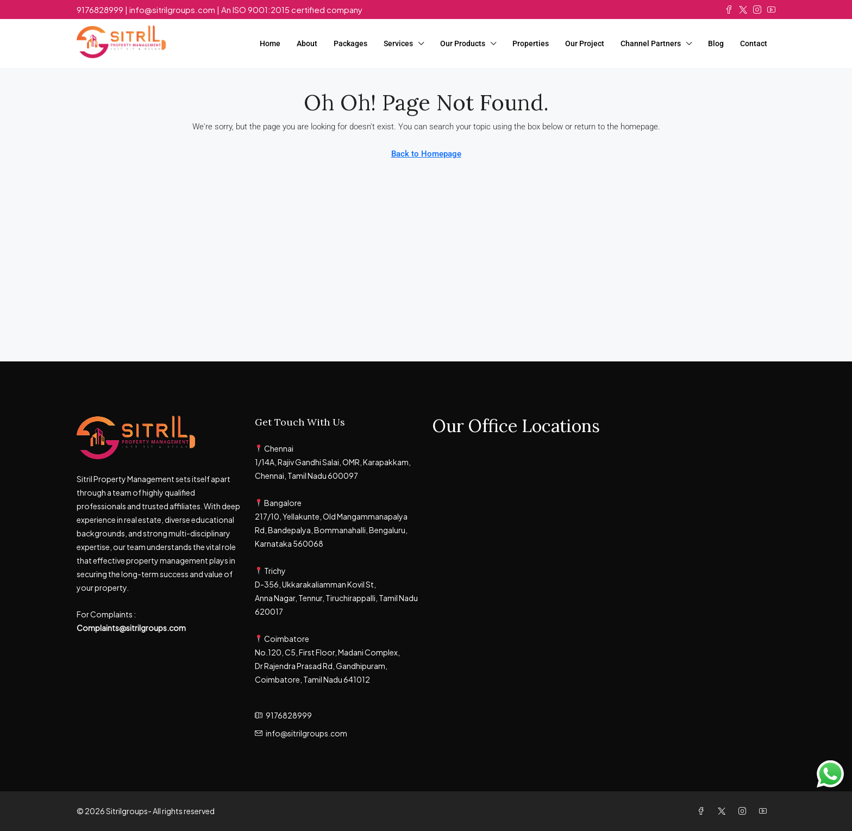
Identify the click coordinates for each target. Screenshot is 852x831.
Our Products (462, 43)
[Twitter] (724, 811)
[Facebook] (703, 811)
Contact (753, 43)
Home (270, 43)
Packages (350, 43)
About (307, 43)
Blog (716, 43)
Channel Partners (651, 43)
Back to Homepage (426, 154)
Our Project (584, 43)
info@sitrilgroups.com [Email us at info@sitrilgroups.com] (306, 733)
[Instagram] (744, 811)
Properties (530, 43)
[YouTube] (765, 811)
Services (398, 43)
